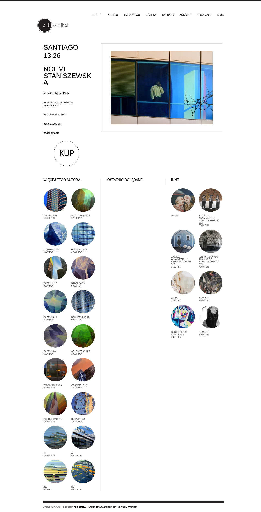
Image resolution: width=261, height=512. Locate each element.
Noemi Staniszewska (67, 75)
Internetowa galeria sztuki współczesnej (105, 507)
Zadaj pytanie (51, 133)
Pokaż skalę (51, 105)
